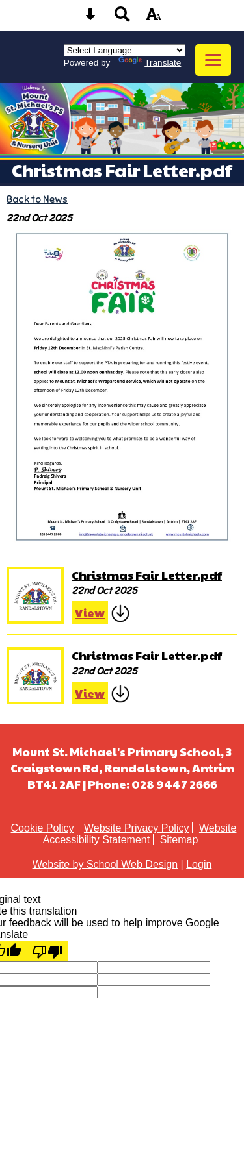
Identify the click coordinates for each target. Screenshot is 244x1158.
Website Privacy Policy (136, 827)
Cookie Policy (42, 827)
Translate (149, 63)
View (90, 612)
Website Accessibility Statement (140, 833)
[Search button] (122, 18)
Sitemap (179, 839)
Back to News (37, 199)
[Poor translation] (47, 951)
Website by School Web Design (105, 864)
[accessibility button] (153, 18)
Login (198, 864)
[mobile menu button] (213, 60)
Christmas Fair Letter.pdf (147, 575)
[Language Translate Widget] (124, 50)
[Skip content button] (90, 18)
